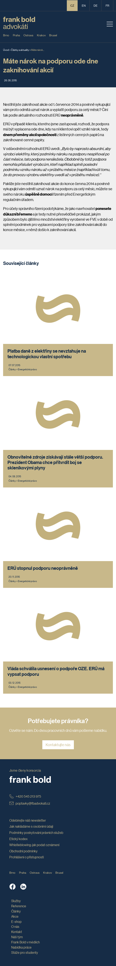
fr (107, 5)
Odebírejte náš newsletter (27, 820)
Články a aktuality (20, 49)
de (96, 5)
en (84, 5)
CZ (72, 5)
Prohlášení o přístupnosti (26, 857)
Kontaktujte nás (58, 744)
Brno (6, 35)
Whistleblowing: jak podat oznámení (34, 845)
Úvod (6, 49)
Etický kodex (18, 839)
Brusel (53, 35)
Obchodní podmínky (23, 851)
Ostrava (28, 35)
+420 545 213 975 (25, 796)
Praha (16, 35)
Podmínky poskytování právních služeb (36, 832)
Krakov (41, 35)
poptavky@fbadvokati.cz (29, 803)
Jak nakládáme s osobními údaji (31, 826)
